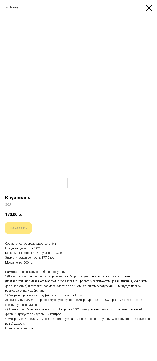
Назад (13, 7)
